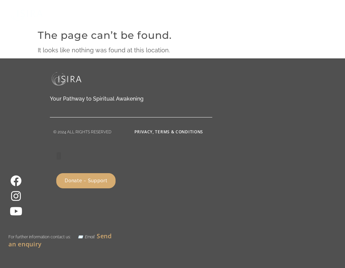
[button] (259, 13)
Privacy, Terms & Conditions (168, 132)
